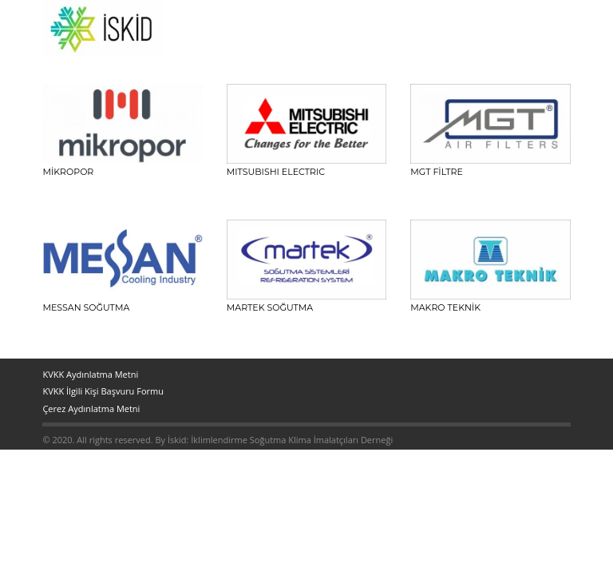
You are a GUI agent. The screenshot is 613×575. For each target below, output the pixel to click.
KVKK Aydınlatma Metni (90, 374)
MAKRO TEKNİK (445, 307)
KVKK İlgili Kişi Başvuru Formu (103, 391)
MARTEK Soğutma (270, 307)
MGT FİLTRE (436, 171)
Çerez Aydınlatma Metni (91, 408)
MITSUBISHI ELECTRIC (276, 171)
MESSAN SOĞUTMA (85, 307)
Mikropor (67, 171)
